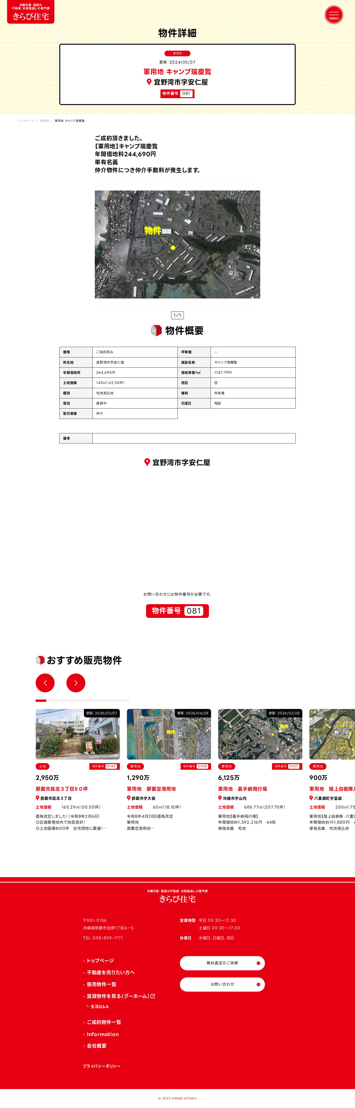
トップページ (26, 121)
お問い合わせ (222, 984)
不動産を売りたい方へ (111, 972)
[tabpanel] (169, 772)
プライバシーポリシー (102, 1066)
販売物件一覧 (102, 984)
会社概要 (97, 1046)
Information (103, 1034)
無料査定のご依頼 (222, 963)
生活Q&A (100, 1007)
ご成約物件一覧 (104, 1022)
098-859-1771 (108, 938)
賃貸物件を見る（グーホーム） (118, 996)
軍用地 (44, 121)
